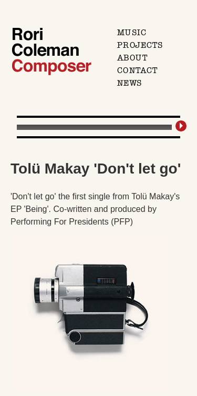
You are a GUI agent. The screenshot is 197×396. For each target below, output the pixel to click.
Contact (137, 70)
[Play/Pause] (183, 126)
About (132, 58)
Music (132, 32)
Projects (140, 45)
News (129, 83)
